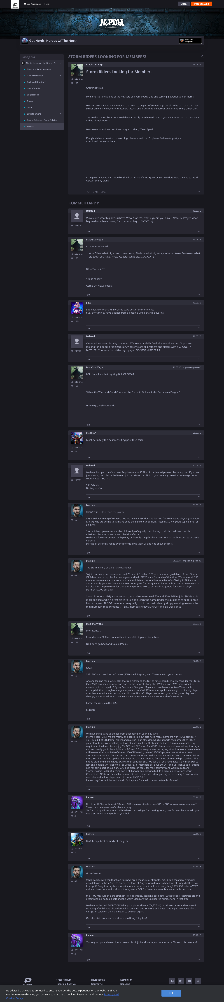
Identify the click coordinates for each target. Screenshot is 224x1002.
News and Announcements (40, 69)
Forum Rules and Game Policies (42, 120)
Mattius (90, 505)
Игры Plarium (63, 979)
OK (171, 993)
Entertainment (34, 113)
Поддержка (98, 979)
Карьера (125, 984)
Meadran (91, 433)
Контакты (97, 984)
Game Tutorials (34, 88)
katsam (90, 797)
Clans (29, 107)
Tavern (30, 101)
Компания (126, 979)
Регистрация (201, 3)
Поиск (47, 3)
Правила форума (66, 984)
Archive (30, 126)
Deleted (90, 211)
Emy (88, 302)
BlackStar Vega (94, 64)
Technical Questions (36, 82)
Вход (184, 3)
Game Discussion (35, 75)
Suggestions (33, 94)
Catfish (90, 834)
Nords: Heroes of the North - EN (41, 63)
